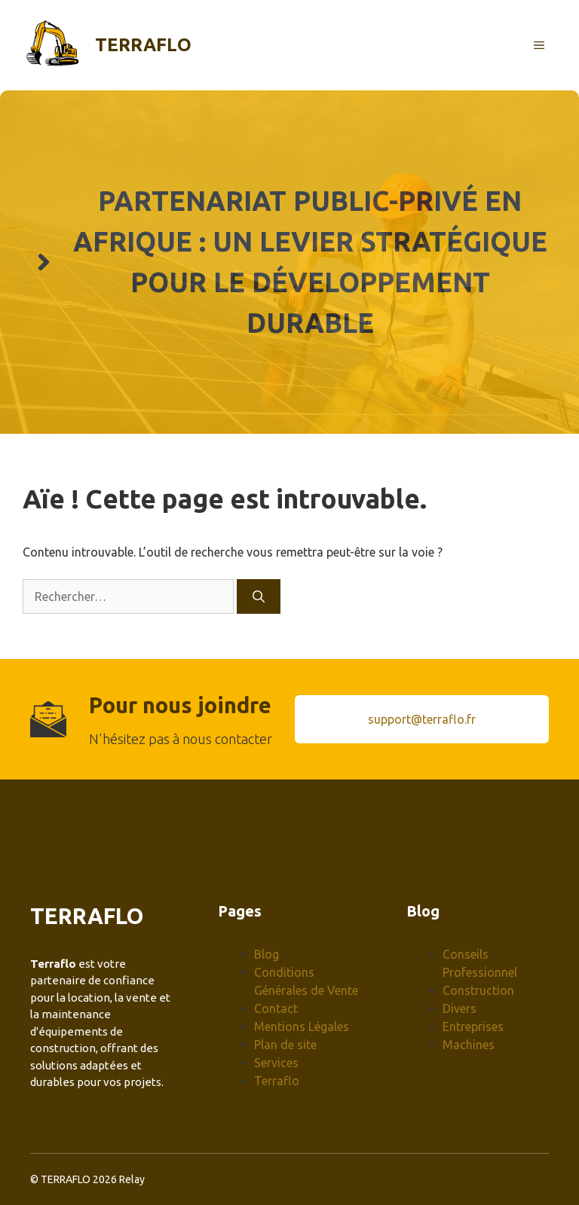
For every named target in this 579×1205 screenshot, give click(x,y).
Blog (266, 954)
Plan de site (285, 1044)
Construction (478, 990)
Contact (276, 1008)
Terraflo (143, 45)
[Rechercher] (258, 596)
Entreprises (473, 1026)
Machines (469, 1044)
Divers (459, 1008)
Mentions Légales (301, 1026)
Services (276, 1062)
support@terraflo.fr (422, 719)
